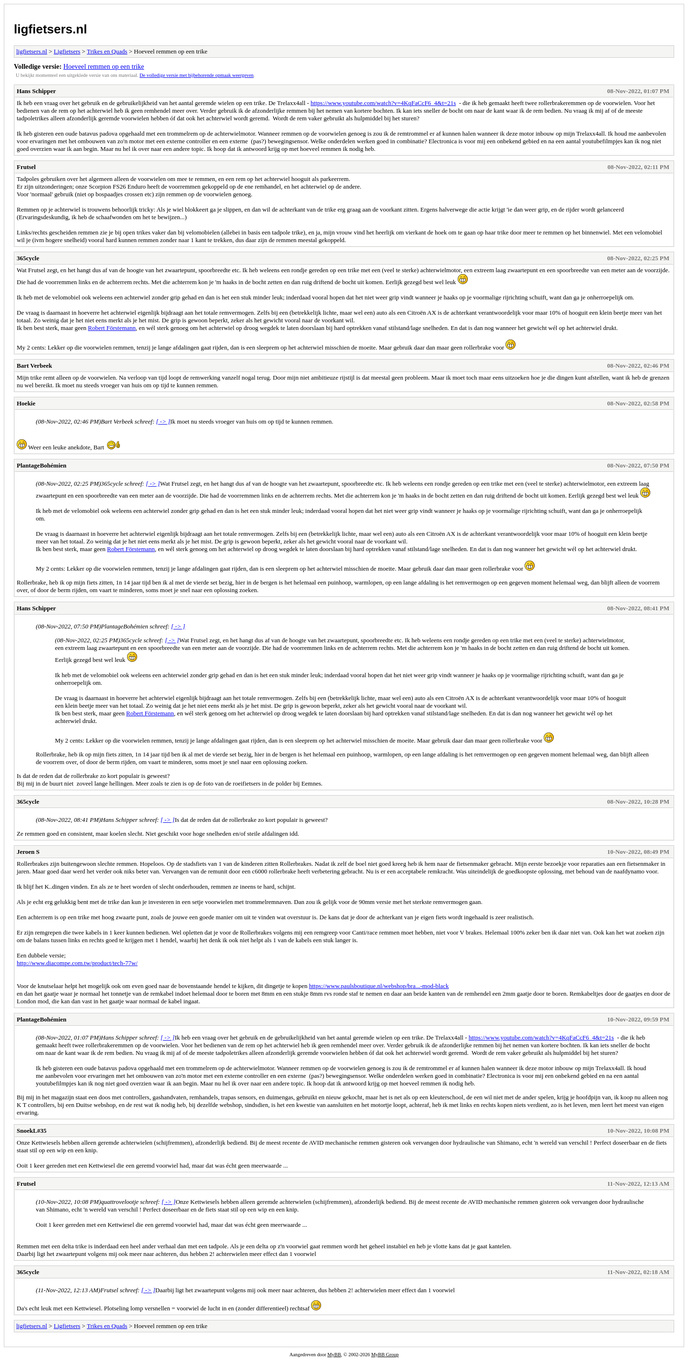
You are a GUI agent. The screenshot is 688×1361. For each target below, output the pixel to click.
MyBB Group (384, 1354)
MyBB (334, 1354)
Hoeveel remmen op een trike (104, 66)
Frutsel (26, 166)
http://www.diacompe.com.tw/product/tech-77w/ (77, 963)
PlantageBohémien (41, 465)
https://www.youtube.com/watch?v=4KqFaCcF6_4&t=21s (383, 102)
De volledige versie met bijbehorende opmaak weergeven (197, 75)
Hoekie (26, 403)
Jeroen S (28, 851)
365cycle (28, 258)
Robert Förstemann (112, 327)
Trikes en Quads (107, 51)
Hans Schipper (36, 91)
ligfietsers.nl (50, 29)
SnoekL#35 (31, 1130)
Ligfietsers (67, 51)
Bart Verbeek (34, 365)
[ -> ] (163, 421)
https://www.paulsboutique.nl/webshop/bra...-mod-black (379, 985)
